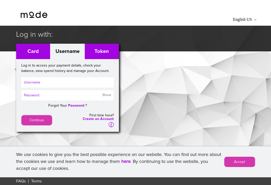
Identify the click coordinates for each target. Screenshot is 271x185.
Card (33, 51)
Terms (36, 181)
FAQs (21, 181)
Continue (37, 120)
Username (67, 51)
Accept (239, 162)
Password (76, 105)
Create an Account (98, 119)
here (125, 161)
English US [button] (244, 19)
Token (102, 51)
